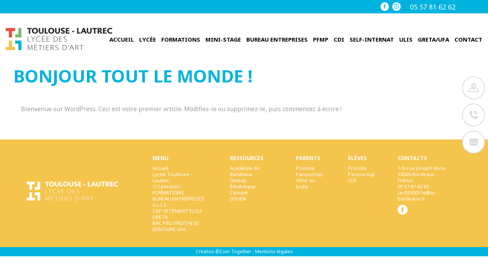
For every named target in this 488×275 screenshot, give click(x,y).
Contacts (412, 158)
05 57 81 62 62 (433, 6)
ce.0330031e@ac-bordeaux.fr (417, 195)
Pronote (305, 168)
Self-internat (372, 39)
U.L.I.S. (160, 204)
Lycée (147, 39)
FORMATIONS (180, 39)
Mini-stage (223, 39)
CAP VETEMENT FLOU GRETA (176, 213)
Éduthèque (242, 186)
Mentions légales (274, 251)
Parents (308, 158)
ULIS (406, 39)
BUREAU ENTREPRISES (277, 39)
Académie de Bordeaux (245, 171)
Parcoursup (309, 174)
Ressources (246, 158)
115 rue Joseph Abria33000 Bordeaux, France (421, 174)
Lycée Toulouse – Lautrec (172, 177)
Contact (468, 39)
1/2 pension (166, 186)
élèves (357, 158)
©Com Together (233, 251)
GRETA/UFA (433, 39)
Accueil (121, 39)
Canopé (239, 192)
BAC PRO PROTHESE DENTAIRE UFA (175, 226)
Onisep (238, 180)
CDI (339, 39)
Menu (160, 158)
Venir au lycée (305, 183)
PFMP (320, 39)
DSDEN (238, 198)
